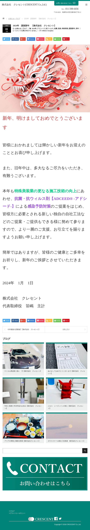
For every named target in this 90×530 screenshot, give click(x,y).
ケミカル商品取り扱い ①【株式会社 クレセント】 (23, 371)
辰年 (77, 28)
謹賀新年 (72, 28)
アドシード (41, 28)
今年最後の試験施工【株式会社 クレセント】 (24, 329)
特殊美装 (65, 28)
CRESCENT (44, 519)
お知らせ (18, 28)
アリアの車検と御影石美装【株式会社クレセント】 (22, 441)
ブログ (24, 28)
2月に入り (66, 329)
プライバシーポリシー (17, 513)
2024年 (34, 28)
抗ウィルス (49, 28)
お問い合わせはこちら (66, 3)
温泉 (59, 28)
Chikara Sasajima (47, 31)
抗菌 (55, 28)
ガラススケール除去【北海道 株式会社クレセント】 (66, 441)
